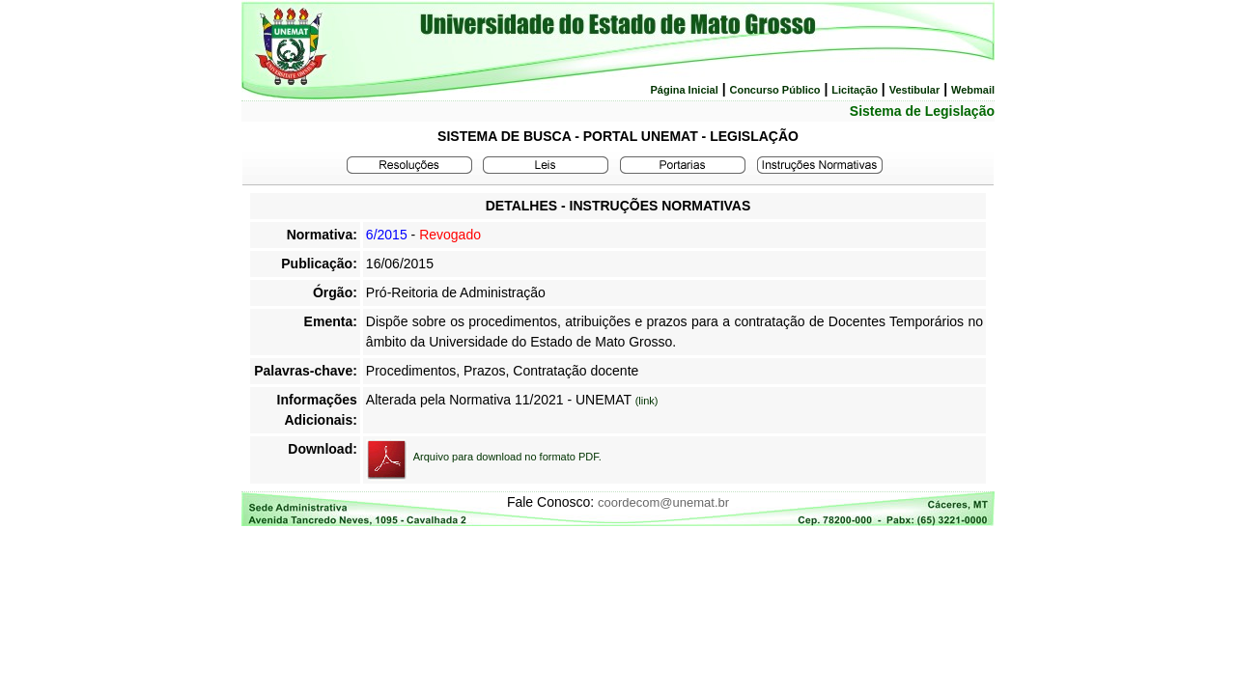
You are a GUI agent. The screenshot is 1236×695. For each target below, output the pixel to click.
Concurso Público (774, 90)
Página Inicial (683, 90)
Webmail (973, 90)
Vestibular (915, 90)
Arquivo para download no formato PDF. (507, 456)
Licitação (854, 90)
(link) (647, 400)
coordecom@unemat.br (663, 502)
